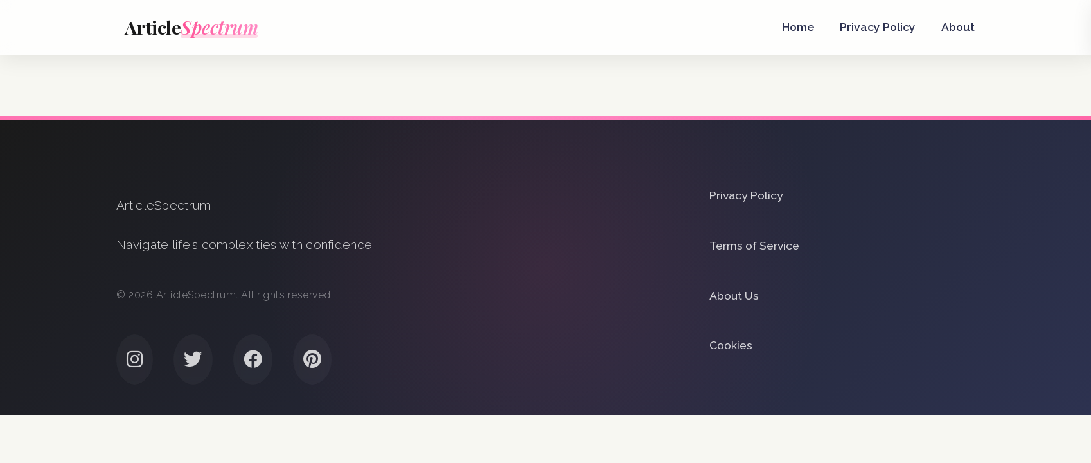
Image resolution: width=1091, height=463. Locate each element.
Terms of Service (754, 245)
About (958, 26)
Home (798, 26)
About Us (734, 295)
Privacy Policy (878, 26)
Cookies (730, 345)
